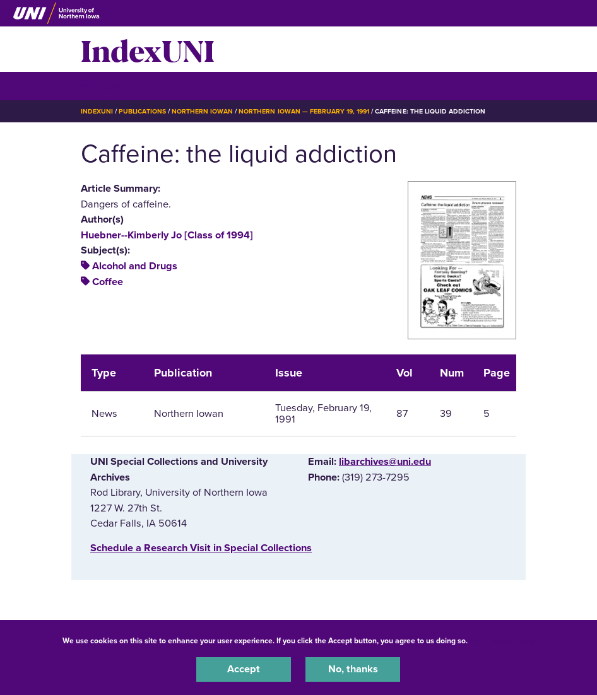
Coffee (107, 282)
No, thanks (353, 669)
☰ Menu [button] (103, 85)
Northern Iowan (202, 111)
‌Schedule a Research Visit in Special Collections (201, 548)
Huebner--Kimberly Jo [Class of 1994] (167, 235)
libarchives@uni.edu (385, 461)
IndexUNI (148, 49)
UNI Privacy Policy (503, 640)
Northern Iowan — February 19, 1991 (304, 111)
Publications (142, 111)
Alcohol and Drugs (134, 266)
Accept (243, 669)
